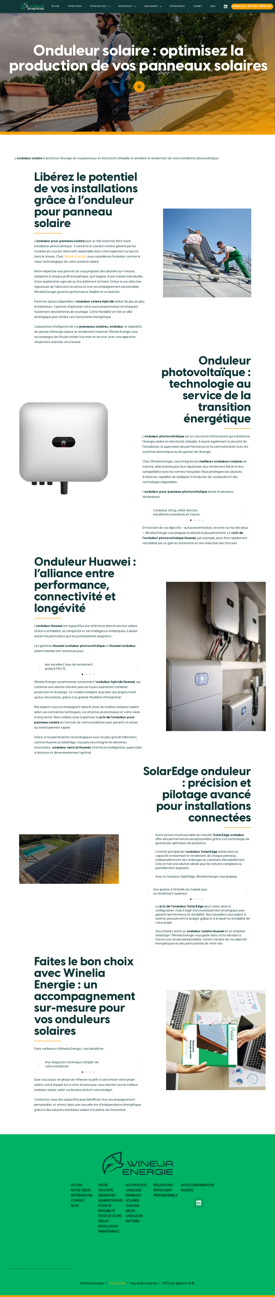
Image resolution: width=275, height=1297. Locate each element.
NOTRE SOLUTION (100, 6)
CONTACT (197, 6)
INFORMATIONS (177, 6)
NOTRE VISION (74, 6)
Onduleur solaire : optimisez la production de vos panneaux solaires (138, 59)
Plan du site (117, 1283)
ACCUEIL (55, 6)
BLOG (213, 6)
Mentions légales (92, 1283)
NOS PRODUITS (127, 6)
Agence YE (183, 1283)
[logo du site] (32, 6)
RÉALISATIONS (152, 6)
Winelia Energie (75, 256)
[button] (190, 520)
